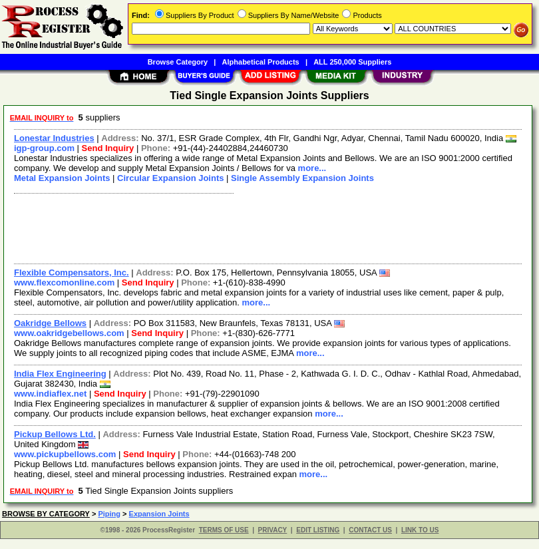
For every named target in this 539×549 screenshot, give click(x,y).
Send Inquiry (108, 148)
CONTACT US (370, 530)
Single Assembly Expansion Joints (302, 178)
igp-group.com (44, 148)
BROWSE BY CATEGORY (46, 514)
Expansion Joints (159, 514)
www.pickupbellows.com (65, 454)
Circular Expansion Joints (170, 178)
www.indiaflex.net (50, 394)
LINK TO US (420, 530)
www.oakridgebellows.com (69, 333)
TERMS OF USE (224, 530)
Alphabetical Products (260, 62)
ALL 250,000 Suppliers (352, 62)
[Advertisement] (265, 227)
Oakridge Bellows (50, 323)
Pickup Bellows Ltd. (55, 434)
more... (312, 168)
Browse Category (178, 62)
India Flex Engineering (60, 374)
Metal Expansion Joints (62, 178)
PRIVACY (272, 530)
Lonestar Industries (54, 138)
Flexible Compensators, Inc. (71, 272)
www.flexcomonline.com (64, 282)
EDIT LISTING (317, 530)
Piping (109, 514)
